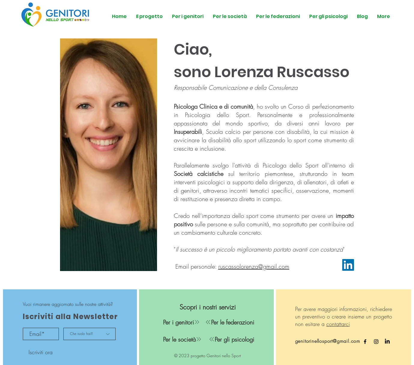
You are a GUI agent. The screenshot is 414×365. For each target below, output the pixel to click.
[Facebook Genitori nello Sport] (365, 342)
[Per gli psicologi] (228, 339)
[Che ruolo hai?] (89, 334)
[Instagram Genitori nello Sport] (376, 342)
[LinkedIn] (348, 265)
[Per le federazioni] (228, 322)
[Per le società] (182, 339)
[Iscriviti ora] (41, 352)
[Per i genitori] (182, 322)
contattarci (338, 323)
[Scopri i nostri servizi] (208, 307)
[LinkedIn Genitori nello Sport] (387, 342)
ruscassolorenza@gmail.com (253, 266)
